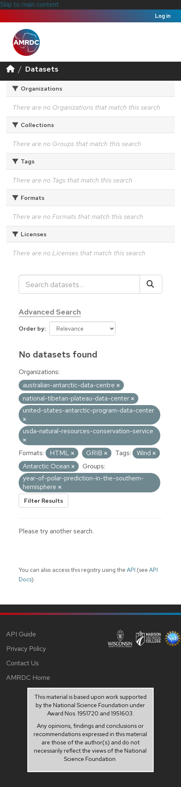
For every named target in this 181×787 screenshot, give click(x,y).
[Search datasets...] (79, 284)
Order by (31, 328)
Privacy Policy (26, 648)
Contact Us (22, 663)
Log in (163, 15)
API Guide (21, 634)
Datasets (41, 69)
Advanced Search (50, 312)
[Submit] (151, 284)
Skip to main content (29, 4)
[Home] (10, 69)
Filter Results (43, 500)
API (131, 569)
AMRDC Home (28, 677)
